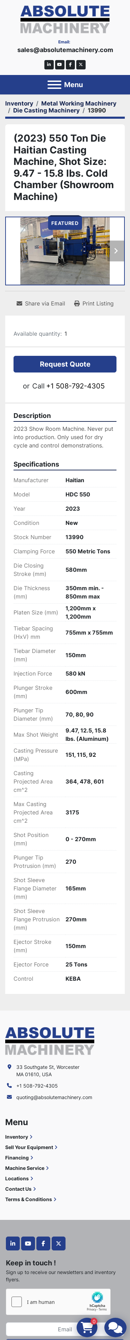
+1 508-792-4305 (75, 386)
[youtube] (59, 64)
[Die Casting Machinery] (46, 110)
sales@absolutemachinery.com (65, 49)
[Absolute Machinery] (49, 1041)
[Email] (65, 1329)
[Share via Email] (41, 303)
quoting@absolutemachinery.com (54, 1097)
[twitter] (81, 64)
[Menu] (54, 85)
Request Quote (65, 364)
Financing (17, 1158)
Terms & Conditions (28, 1199)
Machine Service (24, 1168)
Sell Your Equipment (29, 1147)
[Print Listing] (94, 303)
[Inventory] (19, 103)
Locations (17, 1178)
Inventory (16, 1137)
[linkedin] (49, 64)
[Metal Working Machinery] (78, 103)
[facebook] (70, 64)
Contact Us (18, 1189)
